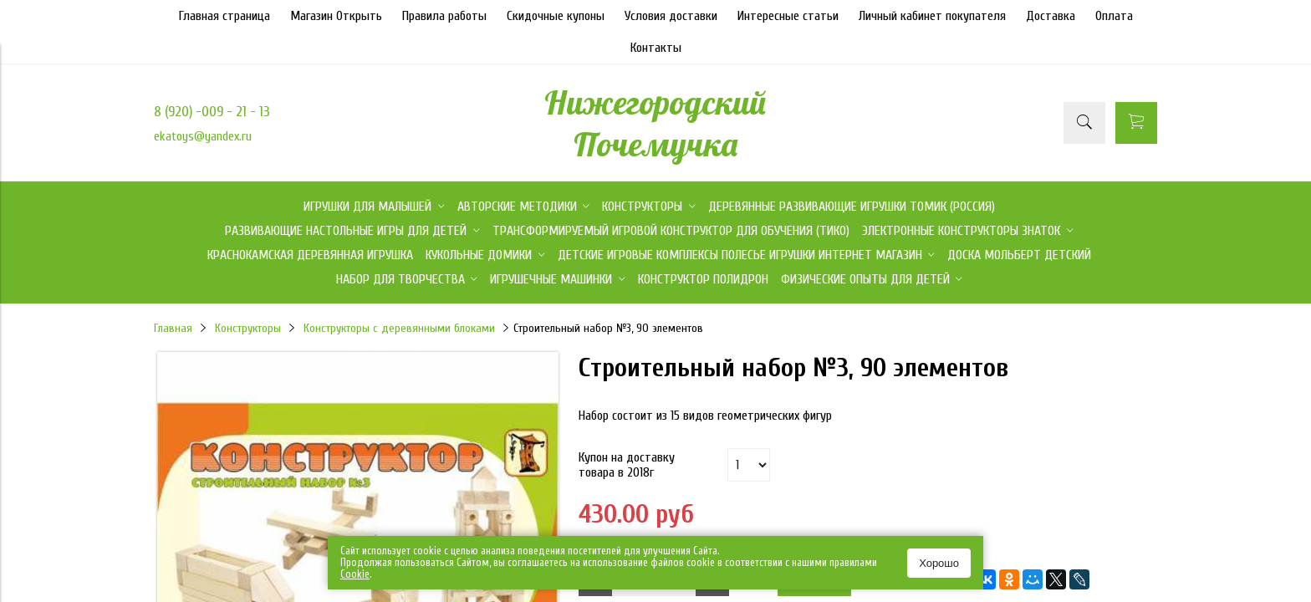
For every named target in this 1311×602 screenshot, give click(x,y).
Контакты (655, 47)
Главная (173, 328)
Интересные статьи (788, 15)
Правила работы (444, 15)
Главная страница (224, 15)
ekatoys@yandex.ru (203, 136)
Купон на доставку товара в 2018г (627, 465)
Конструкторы (248, 328)
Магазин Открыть (336, 15)
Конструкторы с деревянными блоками (399, 328)
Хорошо (939, 563)
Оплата (1114, 15)
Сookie (355, 574)
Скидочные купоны (555, 15)
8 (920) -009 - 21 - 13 (212, 111)
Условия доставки (671, 15)
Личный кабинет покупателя (932, 15)
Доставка (1050, 15)
